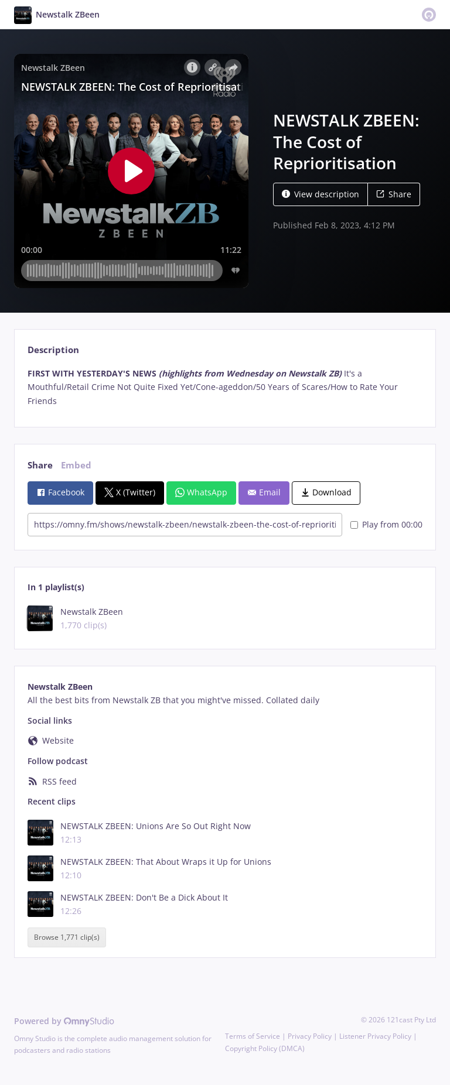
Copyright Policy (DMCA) (265, 1048)
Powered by (64, 1020)
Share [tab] (40, 465)
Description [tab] (53, 350)
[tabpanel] (225, 387)
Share (393, 194)
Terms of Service (252, 1036)
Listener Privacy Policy (375, 1036)
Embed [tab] (76, 465)
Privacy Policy (310, 1036)
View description (320, 194)
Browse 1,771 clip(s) (67, 938)
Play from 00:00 (386, 524)
